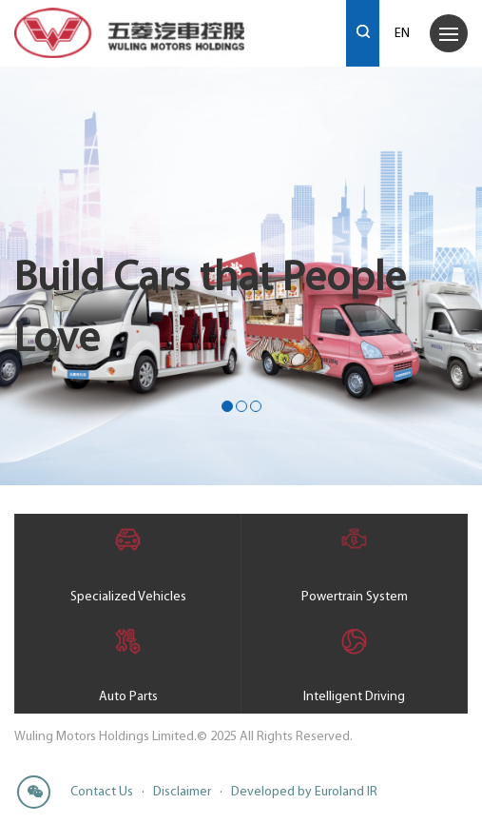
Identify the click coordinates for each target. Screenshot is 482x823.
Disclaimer (182, 792)
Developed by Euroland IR (304, 792)
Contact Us (101, 792)
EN (402, 34)
